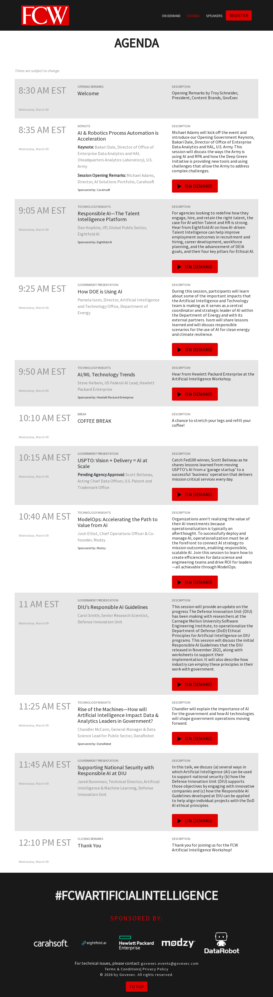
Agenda (193, 15)
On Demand (171, 15)
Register (238, 15)
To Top (136, 986)
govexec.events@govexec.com (170, 963)
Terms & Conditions (122, 969)
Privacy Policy (155, 969)
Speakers (214, 15)
